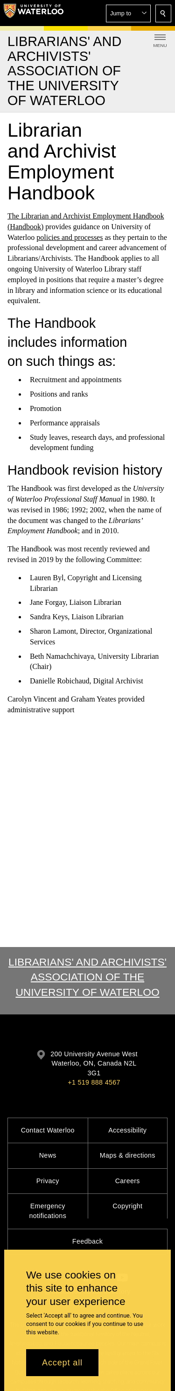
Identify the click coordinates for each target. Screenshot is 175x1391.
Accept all (62, 1362)
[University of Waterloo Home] (33, 13)
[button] (128, 13)
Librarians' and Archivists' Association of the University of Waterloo (87, 977)
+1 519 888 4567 (94, 1082)
